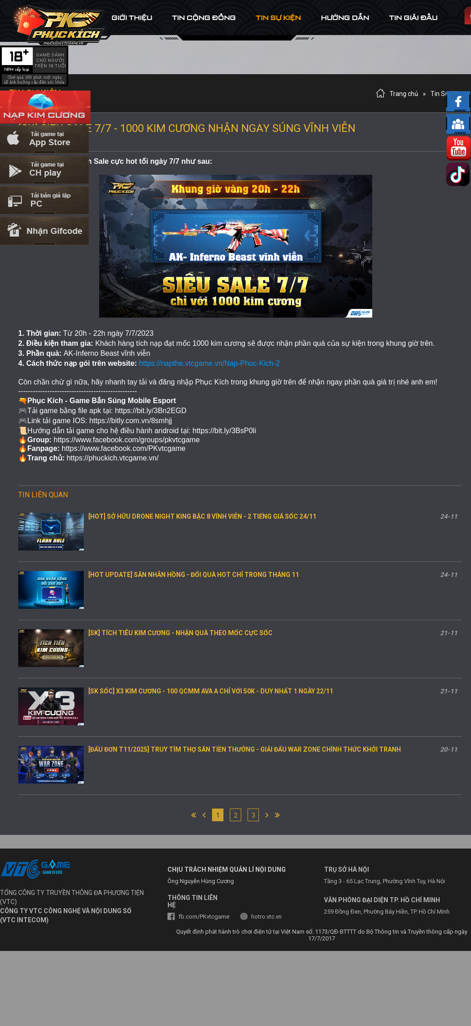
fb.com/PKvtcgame (203, 916)
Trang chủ (404, 93)
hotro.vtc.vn (266, 916)
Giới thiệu (131, 17)
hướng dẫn (345, 17)
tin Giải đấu (413, 17)
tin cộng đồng (204, 17)
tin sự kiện (278, 17)
